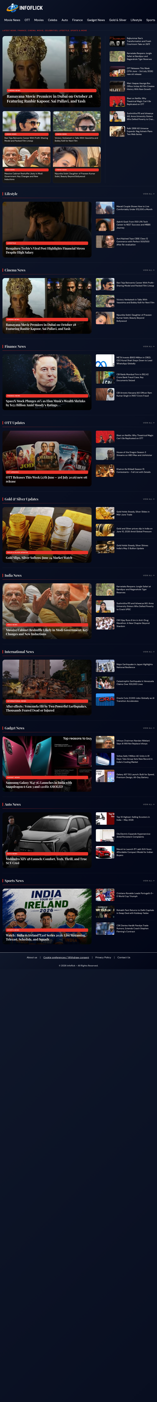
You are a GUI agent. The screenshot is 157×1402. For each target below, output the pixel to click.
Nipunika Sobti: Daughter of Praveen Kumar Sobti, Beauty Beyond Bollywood (75, 175)
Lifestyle (136, 20)
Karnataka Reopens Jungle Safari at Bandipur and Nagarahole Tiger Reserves (139, 56)
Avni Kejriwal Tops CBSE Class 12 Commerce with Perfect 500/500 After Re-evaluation (133, 241)
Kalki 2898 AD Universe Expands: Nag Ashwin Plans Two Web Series (139, 131)
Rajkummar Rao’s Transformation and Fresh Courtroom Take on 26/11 (139, 41)
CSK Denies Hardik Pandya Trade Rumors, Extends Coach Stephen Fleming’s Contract (133, 928)
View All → (149, 194)
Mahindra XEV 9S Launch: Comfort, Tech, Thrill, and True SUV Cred (46, 861)
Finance (77, 20)
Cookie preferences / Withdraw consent (66, 957)
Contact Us (123, 957)
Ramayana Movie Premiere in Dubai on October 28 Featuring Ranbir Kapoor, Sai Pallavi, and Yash (49, 98)
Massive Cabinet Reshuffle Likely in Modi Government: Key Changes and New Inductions (23, 176)
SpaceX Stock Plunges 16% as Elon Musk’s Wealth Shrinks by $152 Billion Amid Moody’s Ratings (45, 403)
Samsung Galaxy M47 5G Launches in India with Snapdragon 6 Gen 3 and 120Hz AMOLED (39, 784)
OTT (27, 20)
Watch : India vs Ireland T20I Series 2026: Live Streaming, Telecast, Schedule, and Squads (46, 937)
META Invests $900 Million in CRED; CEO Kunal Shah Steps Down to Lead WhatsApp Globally (134, 360)
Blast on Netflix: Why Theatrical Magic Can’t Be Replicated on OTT (139, 101)
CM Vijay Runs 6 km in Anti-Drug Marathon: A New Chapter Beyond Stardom (133, 623)
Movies (39, 20)
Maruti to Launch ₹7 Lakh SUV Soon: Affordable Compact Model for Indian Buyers (135, 852)
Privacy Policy (103, 957)
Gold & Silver (117, 20)
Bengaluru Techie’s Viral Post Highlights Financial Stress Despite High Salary (45, 250)
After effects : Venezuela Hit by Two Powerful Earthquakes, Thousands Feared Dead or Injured (46, 708)
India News (10, 170)
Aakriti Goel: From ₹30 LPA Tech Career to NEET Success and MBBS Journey (134, 224)
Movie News (12, 20)
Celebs (52, 20)
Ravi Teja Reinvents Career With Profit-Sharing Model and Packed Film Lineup (26, 139)
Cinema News (14, 90)
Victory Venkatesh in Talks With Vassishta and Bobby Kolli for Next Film (76, 139)
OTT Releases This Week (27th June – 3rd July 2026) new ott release (140, 71)
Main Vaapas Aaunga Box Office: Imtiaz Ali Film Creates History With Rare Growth (141, 86)
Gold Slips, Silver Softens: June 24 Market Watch (39, 557)
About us (32, 957)
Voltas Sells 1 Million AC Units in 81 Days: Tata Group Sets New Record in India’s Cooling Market (135, 759)
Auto (65, 20)
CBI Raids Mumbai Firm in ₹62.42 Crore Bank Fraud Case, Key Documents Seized (133, 377)
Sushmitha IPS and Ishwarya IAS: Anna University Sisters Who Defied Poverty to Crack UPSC (140, 118)
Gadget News (96, 20)
